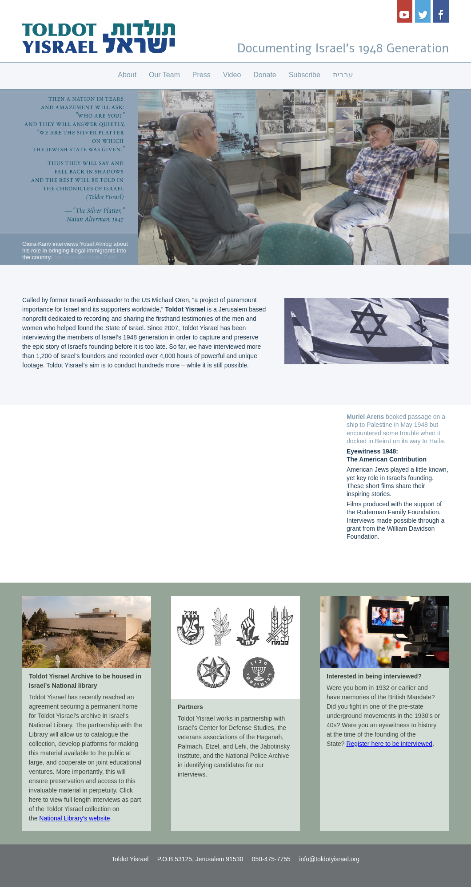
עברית (343, 75)
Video (232, 75)
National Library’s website (74, 818)
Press (201, 75)
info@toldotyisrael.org (329, 859)
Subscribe (304, 75)
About (127, 75)
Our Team (164, 75)
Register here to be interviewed (389, 743)
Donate (264, 75)
